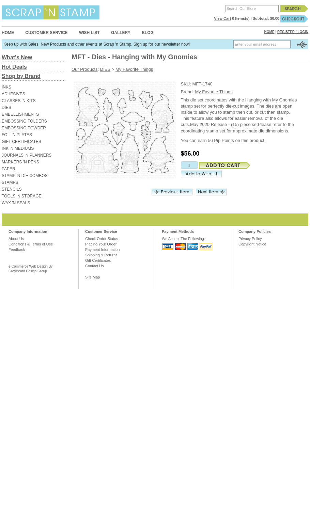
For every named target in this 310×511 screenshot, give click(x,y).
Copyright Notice (252, 244)
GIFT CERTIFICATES (21, 141)
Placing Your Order (101, 244)
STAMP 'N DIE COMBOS (25, 175)
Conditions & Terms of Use (31, 244)
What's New (17, 57)
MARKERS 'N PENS (20, 162)
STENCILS (12, 189)
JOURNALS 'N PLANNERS (26, 155)
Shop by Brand (21, 76)
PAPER (8, 168)
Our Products (85, 69)
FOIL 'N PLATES (17, 134)
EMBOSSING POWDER (24, 128)
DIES (6, 107)
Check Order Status (101, 239)
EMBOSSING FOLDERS (24, 121)
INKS (6, 87)
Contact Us (94, 266)
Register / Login (292, 32)
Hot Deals (14, 67)
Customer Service (46, 32)
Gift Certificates (98, 260)
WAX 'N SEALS (16, 203)
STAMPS (10, 182)
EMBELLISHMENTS (20, 114)
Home (8, 32)
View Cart (222, 18)
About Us (16, 239)
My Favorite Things (134, 69)
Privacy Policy (250, 239)
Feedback (17, 249)
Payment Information (102, 249)
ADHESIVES (13, 94)
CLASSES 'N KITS (19, 100)
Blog (148, 32)
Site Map (92, 277)
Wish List (89, 32)
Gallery (120, 32)
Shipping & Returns (101, 255)
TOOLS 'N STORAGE (22, 196)
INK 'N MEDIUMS (18, 148)
